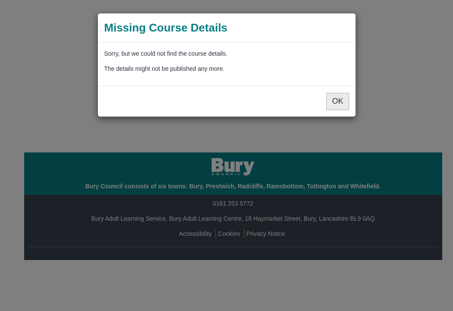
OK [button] (337, 101)
